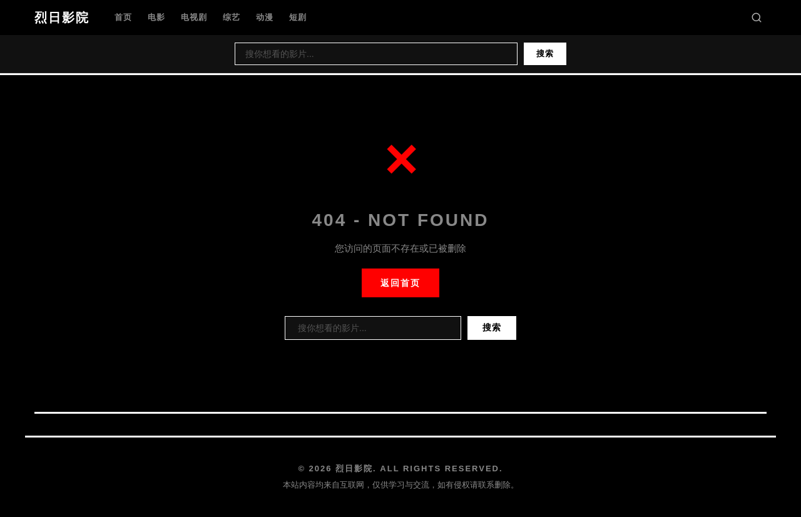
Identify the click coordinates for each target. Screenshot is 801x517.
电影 (156, 17)
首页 (123, 17)
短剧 (298, 17)
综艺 (231, 17)
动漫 (264, 17)
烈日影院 (61, 17)
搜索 (545, 53)
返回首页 (400, 283)
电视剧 (194, 17)
